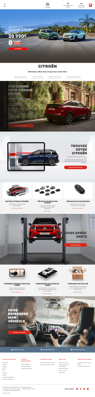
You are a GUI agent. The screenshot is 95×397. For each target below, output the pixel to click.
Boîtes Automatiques (7, 379)
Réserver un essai (63, 362)
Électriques (5, 362)
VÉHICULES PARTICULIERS (9, 359)
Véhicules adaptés (25, 366)
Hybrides (4, 364)
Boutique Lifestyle (63, 368)
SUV (3, 371)
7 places (4, 375)
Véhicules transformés (26, 368)
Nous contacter (63, 370)
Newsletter (61, 372)
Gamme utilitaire (25, 364)
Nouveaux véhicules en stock (47, 362)
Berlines (4, 369)
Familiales (4, 373)
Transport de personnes (8, 377)
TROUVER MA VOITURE (46, 359)
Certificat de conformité (84, 366)
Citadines (4, 366)
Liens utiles (62, 359)
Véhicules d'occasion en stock (47, 364)
